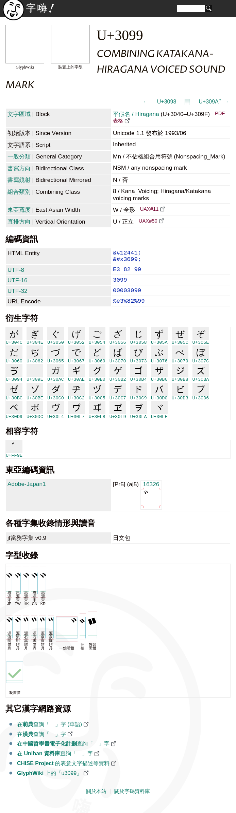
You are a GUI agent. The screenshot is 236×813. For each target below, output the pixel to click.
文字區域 (19, 114)
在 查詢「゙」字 (55, 762)
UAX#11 (149, 209)
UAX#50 (148, 221)
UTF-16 (17, 285)
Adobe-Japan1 (26, 492)
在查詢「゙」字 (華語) (49, 733)
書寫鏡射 (19, 179)
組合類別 (19, 191)
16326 (151, 503)
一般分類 (19, 156)
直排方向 (19, 221)
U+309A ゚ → (214, 102)
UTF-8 (15, 273)
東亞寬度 (19, 209)
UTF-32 (17, 297)
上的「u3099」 (49, 782)
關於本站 (96, 800)
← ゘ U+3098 (159, 102)
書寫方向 (19, 168)
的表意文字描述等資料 (63, 772)
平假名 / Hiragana (136, 114)
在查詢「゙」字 (41, 743)
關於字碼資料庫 (132, 800)
